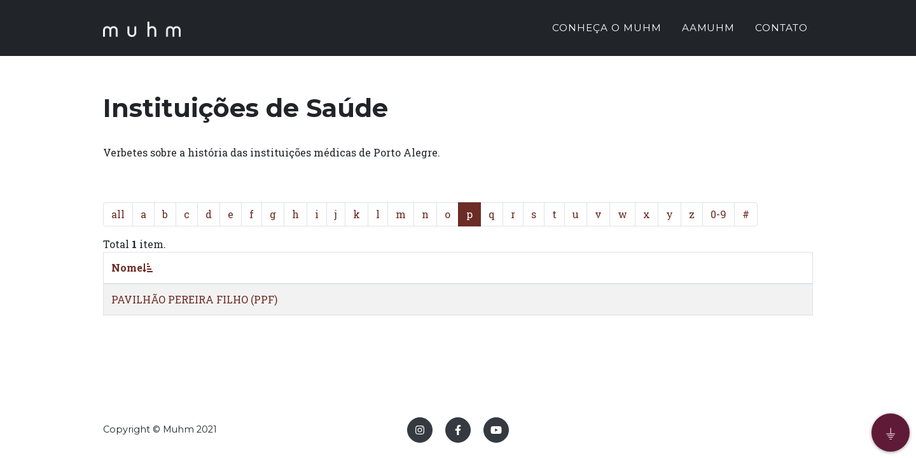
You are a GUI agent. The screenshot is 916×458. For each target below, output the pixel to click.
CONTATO (781, 30)
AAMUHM (708, 30)
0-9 (718, 214)
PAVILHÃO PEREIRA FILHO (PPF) (194, 299)
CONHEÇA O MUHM (606, 30)
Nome (132, 267)
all (118, 214)
